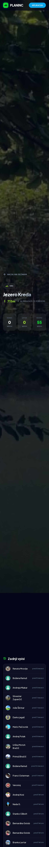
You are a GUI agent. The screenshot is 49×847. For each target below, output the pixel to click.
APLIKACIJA (37, 5)
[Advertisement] (24, 625)
